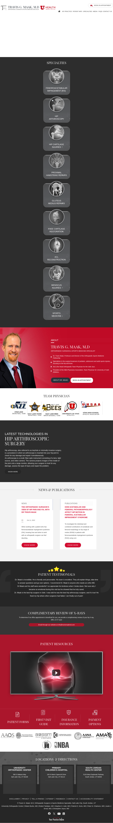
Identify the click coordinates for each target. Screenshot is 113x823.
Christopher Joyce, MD (61, 809)
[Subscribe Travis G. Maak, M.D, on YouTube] (59, 813)
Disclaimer (14, 799)
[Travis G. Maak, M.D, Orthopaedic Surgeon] (19, 8)
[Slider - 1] (106, 55)
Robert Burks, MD (31, 806)
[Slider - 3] (111, 55)
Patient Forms (18, 718)
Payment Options (94, 718)
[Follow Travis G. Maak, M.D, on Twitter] (54, 813)
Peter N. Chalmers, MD (95, 806)
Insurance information (69, 718)
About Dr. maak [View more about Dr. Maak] (60, 380)
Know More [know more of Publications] (73, 545)
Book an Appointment (102, 5)
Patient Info (77, 11)
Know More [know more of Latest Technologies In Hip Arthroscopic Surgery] (13, 472)
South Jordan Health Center (93, 769)
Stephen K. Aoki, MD (62, 806)
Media (95, 11)
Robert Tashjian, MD (46, 806)
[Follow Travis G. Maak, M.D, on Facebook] (49, 813)
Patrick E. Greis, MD (78, 806)
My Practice (67, 11)
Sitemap (50, 799)
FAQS (100, 11)
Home (59, 11)
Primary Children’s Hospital (56, 769)
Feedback (60, 799)
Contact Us (107, 11)
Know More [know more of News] (29, 545)
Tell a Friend (38, 799)
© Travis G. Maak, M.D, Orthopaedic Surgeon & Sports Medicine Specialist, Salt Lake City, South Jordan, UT (56, 803)
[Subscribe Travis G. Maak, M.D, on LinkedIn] (63, 813)
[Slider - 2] (109, 55)
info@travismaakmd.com (66, 625)
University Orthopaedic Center (19, 769)
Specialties (87, 11)
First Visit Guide (43, 718)
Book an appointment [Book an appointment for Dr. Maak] (82, 380)
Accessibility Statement (92, 799)
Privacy (25, 799)
